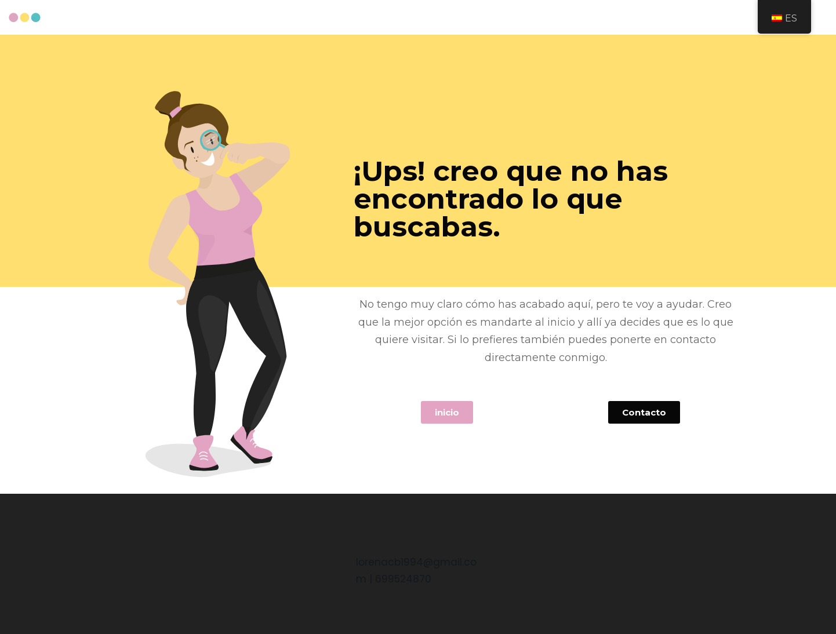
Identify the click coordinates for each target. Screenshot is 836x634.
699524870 (403, 579)
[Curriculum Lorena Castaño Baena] (25, 18)
